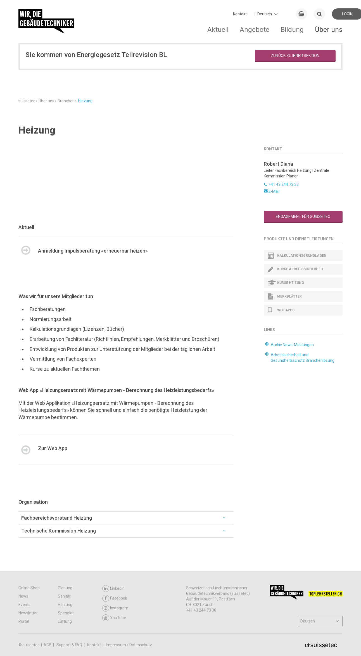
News (23, 596)
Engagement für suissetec (303, 216)
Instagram (115, 608)
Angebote (254, 29)
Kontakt (240, 14)
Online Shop (29, 588)
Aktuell (218, 29)
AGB (48, 645)
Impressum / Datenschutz (129, 645)
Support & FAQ (69, 645)
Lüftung (65, 621)
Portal (23, 621)
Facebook (114, 598)
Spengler (66, 613)
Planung (65, 588)
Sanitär (64, 596)
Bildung (292, 29)
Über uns (329, 29)
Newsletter (28, 613)
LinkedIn (113, 588)
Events (24, 604)
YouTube (114, 617)
